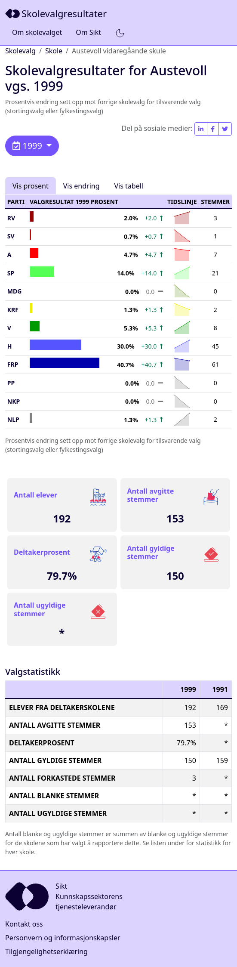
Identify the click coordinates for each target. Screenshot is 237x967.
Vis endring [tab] (81, 186)
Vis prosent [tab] (30, 186)
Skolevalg (20, 51)
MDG (14, 291)
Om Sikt (88, 32)
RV (11, 218)
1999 (28, 145)
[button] (120, 33)
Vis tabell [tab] (128, 186)
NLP (13, 419)
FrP (12, 364)
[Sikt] (56, 13)
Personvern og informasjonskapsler (62, 937)
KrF (12, 310)
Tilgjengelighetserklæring (46, 951)
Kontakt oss (24, 924)
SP (10, 273)
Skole (53, 51)
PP (11, 383)
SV (11, 236)
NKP (13, 401)
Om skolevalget (37, 32)
